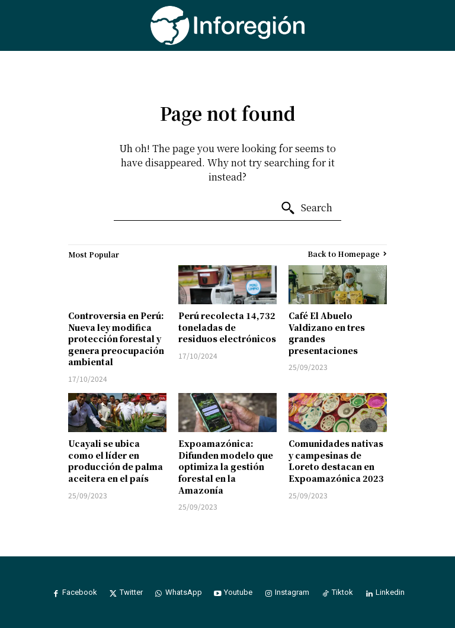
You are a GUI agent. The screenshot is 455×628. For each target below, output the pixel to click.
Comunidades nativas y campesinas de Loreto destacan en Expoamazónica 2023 (336, 460)
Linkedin (393, 592)
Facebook (77, 592)
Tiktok (344, 592)
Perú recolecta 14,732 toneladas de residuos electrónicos (227, 327)
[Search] (306, 208)
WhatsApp (183, 592)
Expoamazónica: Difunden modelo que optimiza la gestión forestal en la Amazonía (225, 466)
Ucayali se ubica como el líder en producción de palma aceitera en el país (115, 460)
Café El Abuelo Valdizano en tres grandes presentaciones (327, 333)
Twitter (129, 592)
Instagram (294, 592)
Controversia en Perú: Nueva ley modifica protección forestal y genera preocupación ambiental (116, 339)
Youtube (239, 592)
